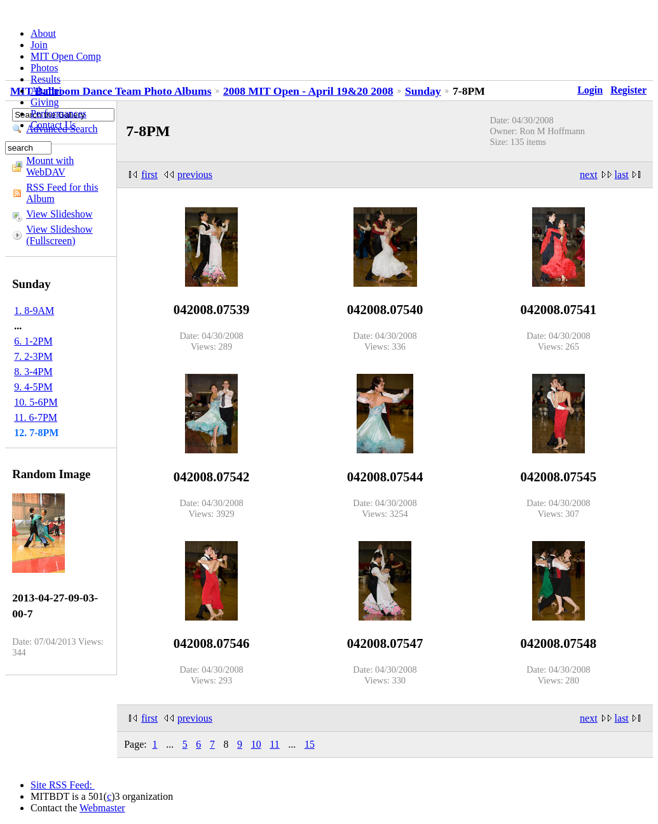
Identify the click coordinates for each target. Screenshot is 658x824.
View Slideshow (59, 214)
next (589, 174)
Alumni (46, 90)
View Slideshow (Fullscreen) (59, 235)
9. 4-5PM (33, 386)
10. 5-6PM (35, 402)
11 (274, 744)
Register (628, 90)
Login (590, 90)
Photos (44, 67)
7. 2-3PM (33, 356)
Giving (44, 102)
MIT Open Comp (66, 56)
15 (310, 744)
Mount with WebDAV (50, 166)
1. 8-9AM (34, 310)
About (43, 33)
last (622, 174)
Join (39, 44)
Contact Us (53, 125)
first (149, 174)
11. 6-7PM (35, 417)
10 (256, 744)
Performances (58, 113)
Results (45, 79)
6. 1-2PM (33, 341)
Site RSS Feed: (63, 784)
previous (194, 174)
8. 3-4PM (33, 371)
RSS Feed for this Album (62, 193)
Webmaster (102, 807)
